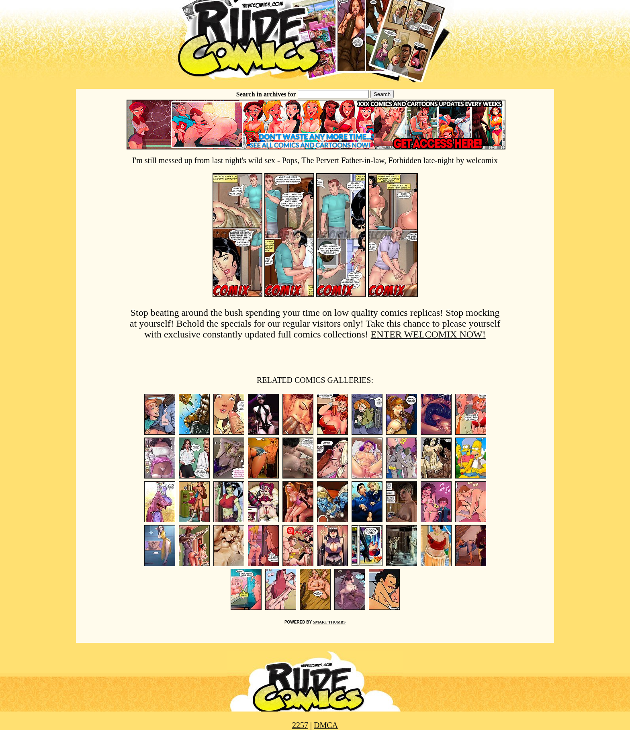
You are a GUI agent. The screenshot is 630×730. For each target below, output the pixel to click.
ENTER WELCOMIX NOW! (428, 334)
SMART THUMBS (329, 622)
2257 (300, 725)
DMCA (326, 725)
